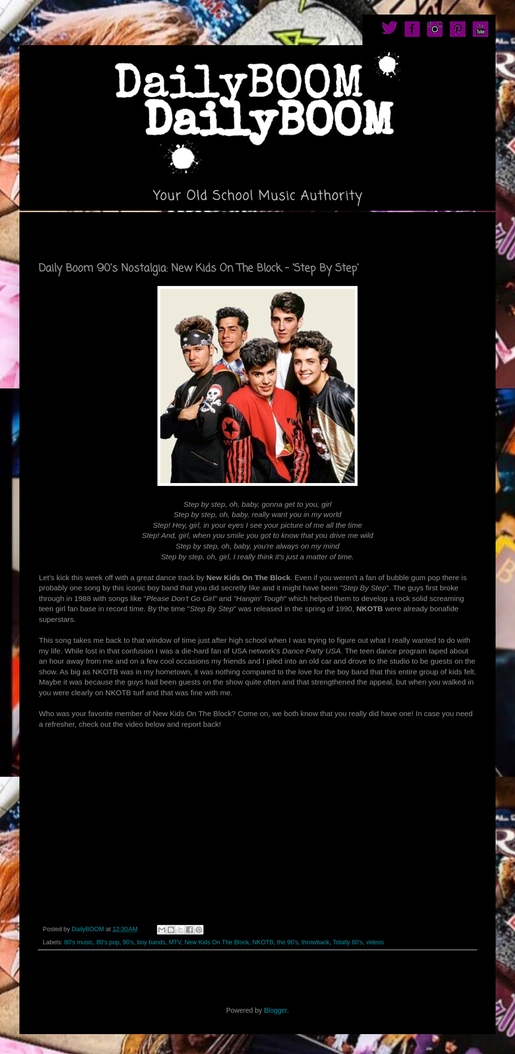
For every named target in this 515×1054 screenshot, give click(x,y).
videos (375, 942)
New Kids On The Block (217, 942)
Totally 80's (348, 942)
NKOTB (263, 942)
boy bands (151, 942)
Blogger (275, 1010)
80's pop (107, 942)
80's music (78, 942)
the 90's (287, 942)
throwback (315, 942)
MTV (175, 942)
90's (128, 942)
